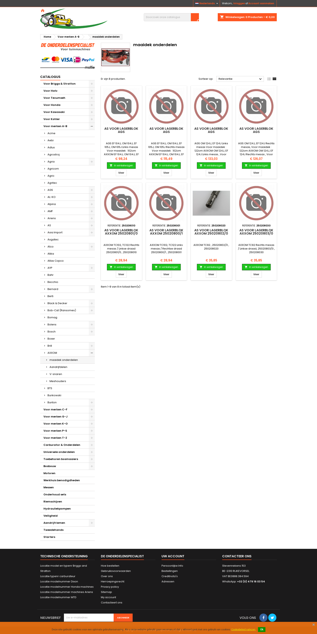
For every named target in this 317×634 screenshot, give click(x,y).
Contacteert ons (111, 602)
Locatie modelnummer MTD (58, 597)
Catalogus (50, 76)
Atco (51, 247)
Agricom (53, 169)
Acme (51, 133)
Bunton (52, 402)
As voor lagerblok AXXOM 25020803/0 (256, 232)
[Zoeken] (171, 17)
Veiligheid (50, 516)
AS (49, 225)
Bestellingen (170, 571)
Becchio (53, 282)
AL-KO (52, 197)
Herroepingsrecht (112, 581)
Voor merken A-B (55, 126)
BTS (50, 388)
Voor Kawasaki (54, 112)
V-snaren (56, 374)
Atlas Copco (56, 261)
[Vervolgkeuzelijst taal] (207, 3)
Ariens (52, 218)
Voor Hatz (50, 91)
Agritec (52, 183)
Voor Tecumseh (54, 98)
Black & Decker (57, 303)
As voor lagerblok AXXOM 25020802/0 (211, 232)
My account (108, 597)
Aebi (51, 140)
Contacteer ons (236, 556)
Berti (50, 296)
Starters (49, 537)
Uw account (173, 556)
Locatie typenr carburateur (57, 576)
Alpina (52, 204)
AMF (50, 211)
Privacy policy (110, 587)
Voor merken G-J (55, 416)
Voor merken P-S (55, 431)
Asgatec (53, 239)
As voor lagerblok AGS (121, 130)
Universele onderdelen (59, 452)
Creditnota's (170, 576)
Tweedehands (53, 530)
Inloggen (239, 3)
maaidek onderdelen (64, 360)
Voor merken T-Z (55, 438)
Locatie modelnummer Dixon (59, 581)
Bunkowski (54, 395)
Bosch (52, 331)
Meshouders (58, 381)
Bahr (51, 275)
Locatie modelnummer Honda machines (67, 587)
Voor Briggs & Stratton (59, 84)
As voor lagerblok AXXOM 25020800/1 (166, 232)
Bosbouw (49, 466)
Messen (48, 487)
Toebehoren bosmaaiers (60, 459)
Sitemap (106, 592)
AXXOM (52, 353)
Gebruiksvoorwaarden (116, 571)
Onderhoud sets (54, 494)
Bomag (52, 317)
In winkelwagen (121, 165)
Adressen (168, 581)
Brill (50, 346)
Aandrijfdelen (58, 367)
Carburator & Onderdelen (61, 445)
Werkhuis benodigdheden (61, 480)
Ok (261, 629)
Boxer (51, 339)
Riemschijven (52, 501)
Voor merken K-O (55, 424)
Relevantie (241, 79)
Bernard (53, 289)
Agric (51, 176)
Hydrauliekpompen (57, 509)
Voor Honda (51, 105)
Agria (51, 162)
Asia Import (55, 232)
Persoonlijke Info (172, 566)
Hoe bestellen (110, 566)
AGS (50, 190)
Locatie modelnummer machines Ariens (66, 592)
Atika (51, 254)
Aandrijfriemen (54, 523)
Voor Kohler (51, 119)
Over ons (107, 576)
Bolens (52, 324)
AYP (50, 268)
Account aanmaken (261, 3)
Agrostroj (54, 154)
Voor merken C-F (55, 409)
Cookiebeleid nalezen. (243, 629)
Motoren (49, 473)
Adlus (51, 147)
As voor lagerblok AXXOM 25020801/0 (121, 232)
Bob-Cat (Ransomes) (62, 310)
